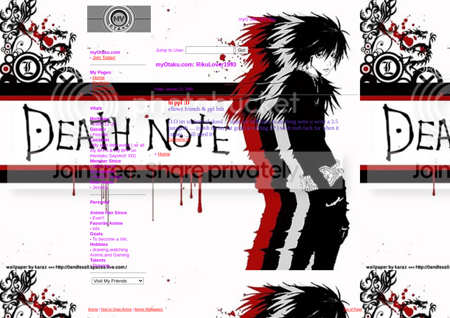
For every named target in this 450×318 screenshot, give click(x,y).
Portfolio (100, 82)
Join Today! (104, 57)
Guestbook (103, 88)
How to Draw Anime (116, 309)
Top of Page (352, 309)
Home (98, 77)
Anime (93, 309)
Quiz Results (105, 93)
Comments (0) (179, 139)
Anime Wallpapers (148, 309)
